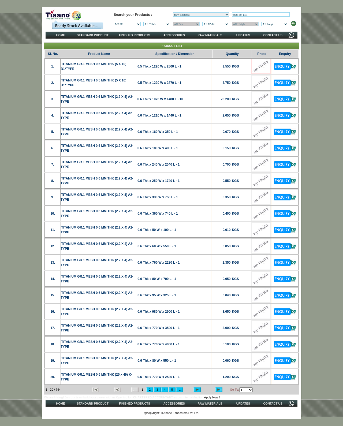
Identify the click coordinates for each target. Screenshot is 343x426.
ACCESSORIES (174, 35)
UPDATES (243, 35)
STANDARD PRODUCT (93, 35)
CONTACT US (272, 35)
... (179, 389)
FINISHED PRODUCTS (134, 35)
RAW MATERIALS (209, 35)
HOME (60, 35)
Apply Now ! (212, 397)
